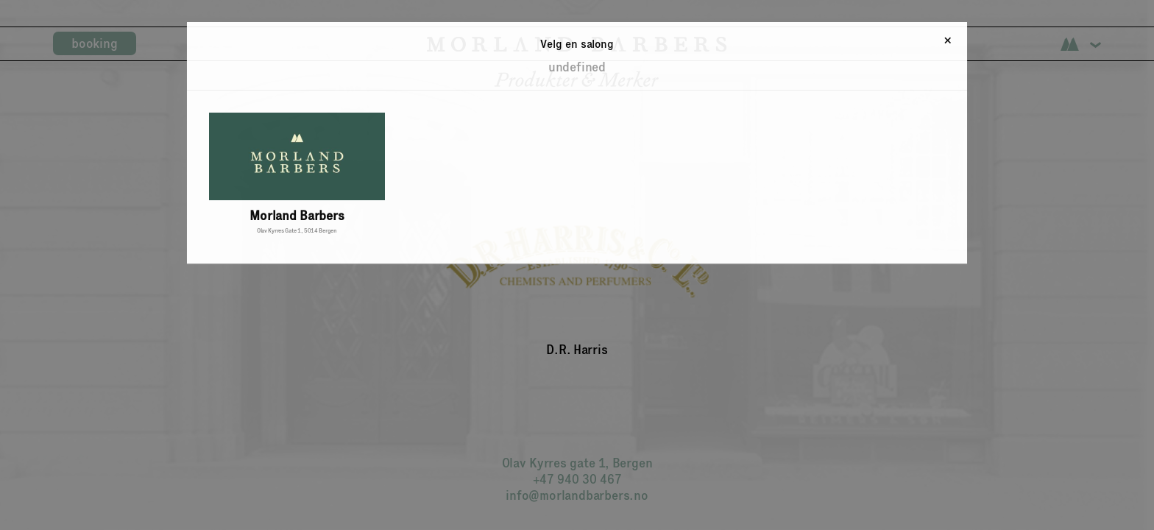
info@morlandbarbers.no (577, 495)
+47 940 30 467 (577, 479)
